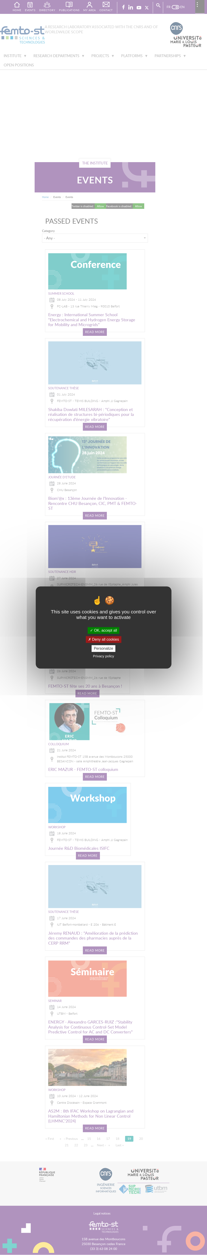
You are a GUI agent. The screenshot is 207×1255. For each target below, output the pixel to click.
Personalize (103, 648)
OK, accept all (103, 630)
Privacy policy (103, 656)
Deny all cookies (103, 639)
